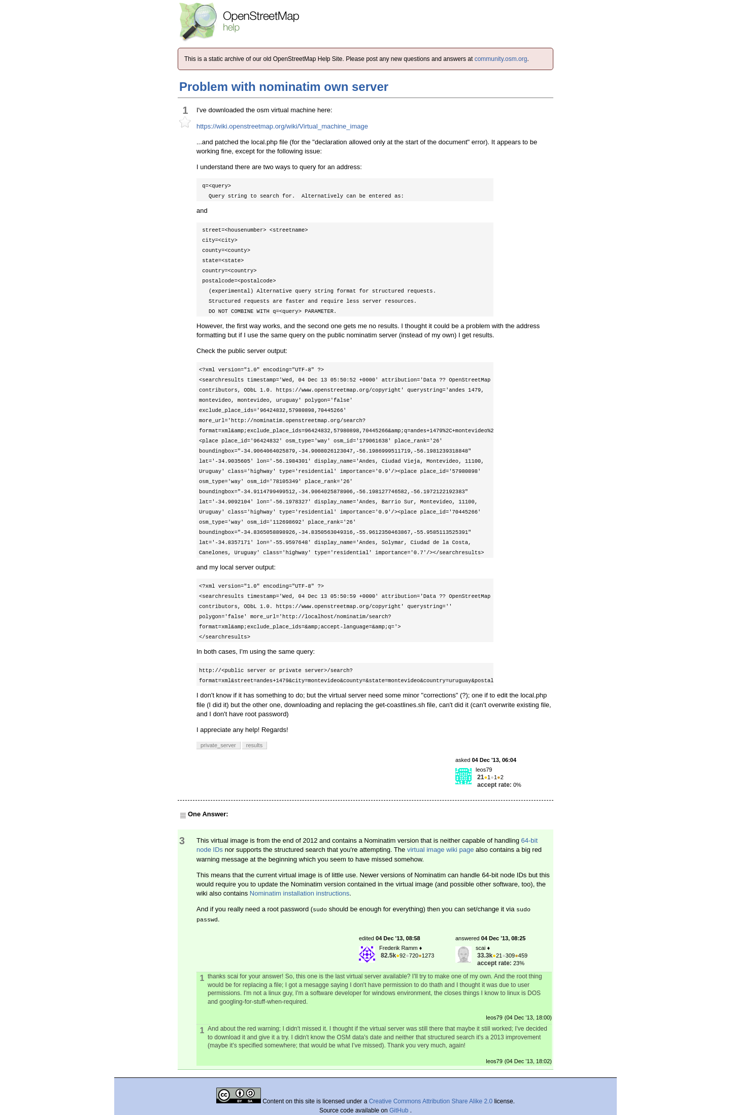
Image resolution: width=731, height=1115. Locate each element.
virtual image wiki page (440, 849)
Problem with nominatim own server (283, 86)
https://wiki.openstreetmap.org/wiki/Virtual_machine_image (282, 126)
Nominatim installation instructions (300, 893)
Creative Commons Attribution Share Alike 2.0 (430, 1101)
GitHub (399, 1110)
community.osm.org (501, 58)
